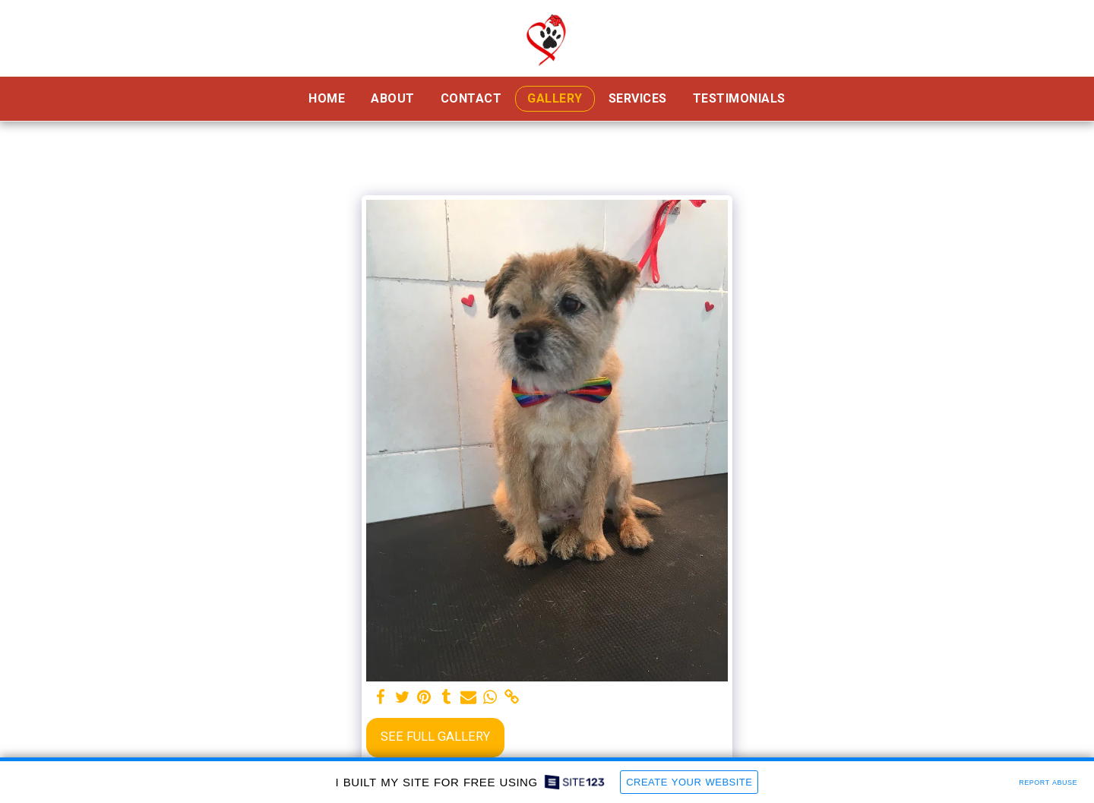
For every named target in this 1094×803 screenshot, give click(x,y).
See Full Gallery (435, 736)
